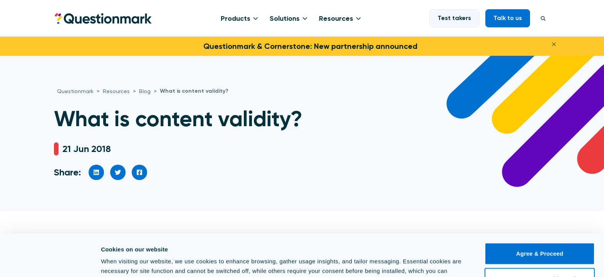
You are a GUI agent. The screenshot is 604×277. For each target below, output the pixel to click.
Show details (119, 262)
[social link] (96, 172)
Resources (336, 18)
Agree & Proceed (539, 214)
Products (235, 18)
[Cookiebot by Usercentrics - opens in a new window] (50, 262)
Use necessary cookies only (540, 239)
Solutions (285, 18)
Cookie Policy (422, 240)
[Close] (554, 43)
